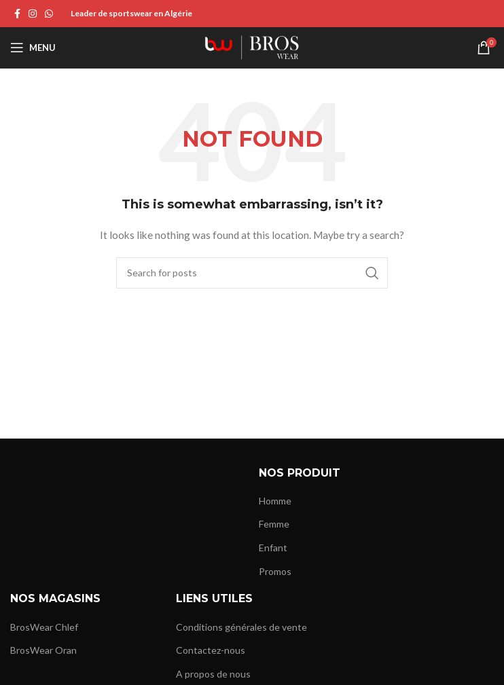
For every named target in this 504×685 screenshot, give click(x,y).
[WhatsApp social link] (49, 14)
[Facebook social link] (17, 14)
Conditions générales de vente (241, 627)
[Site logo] (252, 46)
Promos (275, 571)
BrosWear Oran (43, 650)
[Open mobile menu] (32, 47)
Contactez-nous (210, 650)
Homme (275, 500)
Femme (274, 524)
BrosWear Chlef (44, 627)
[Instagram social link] (32, 14)
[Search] (252, 273)
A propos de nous (213, 674)
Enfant (273, 547)
